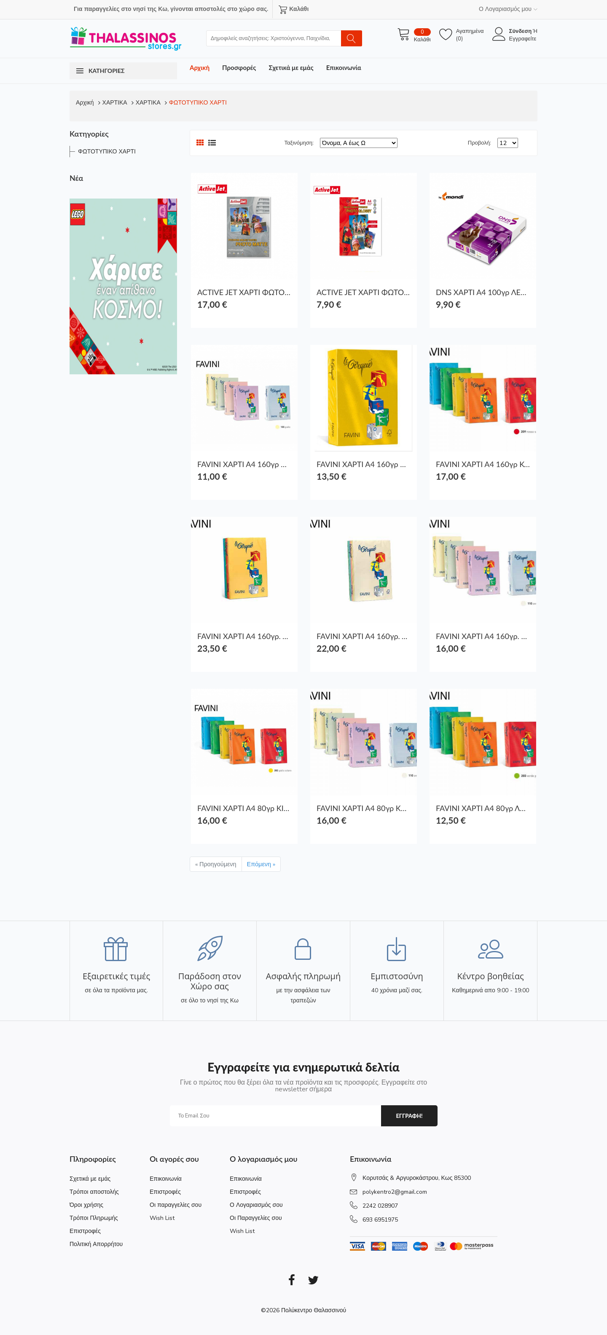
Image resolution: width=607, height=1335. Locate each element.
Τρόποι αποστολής (94, 1192)
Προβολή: (479, 143)
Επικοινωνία (343, 67)
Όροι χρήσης (86, 1205)
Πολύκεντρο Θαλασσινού (313, 1310)
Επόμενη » (261, 864)
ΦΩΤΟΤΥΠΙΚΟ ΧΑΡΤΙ (198, 103)
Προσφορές (239, 67)
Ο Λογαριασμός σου (256, 1205)
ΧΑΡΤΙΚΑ (114, 103)
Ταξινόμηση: (299, 143)
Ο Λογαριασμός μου (508, 9)
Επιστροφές (85, 1231)
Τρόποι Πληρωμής (94, 1218)
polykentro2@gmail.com (395, 1192)
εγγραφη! (409, 1115)
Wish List (162, 1218)
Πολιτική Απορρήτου (96, 1244)
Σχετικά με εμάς (291, 67)
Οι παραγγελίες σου (175, 1205)
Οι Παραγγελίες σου (256, 1218)
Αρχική (199, 67)
